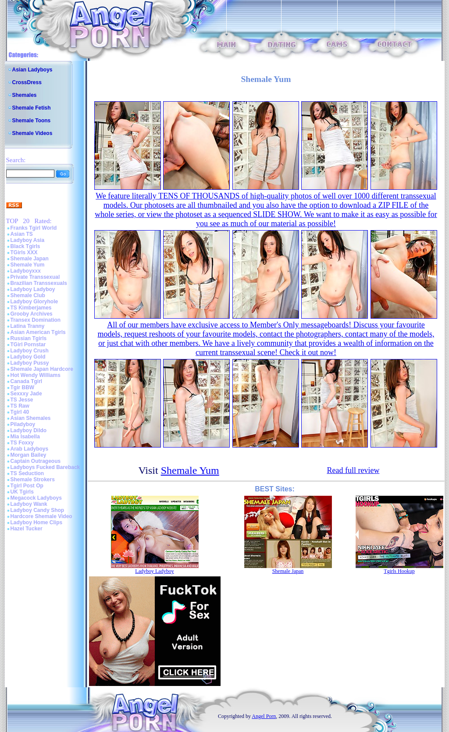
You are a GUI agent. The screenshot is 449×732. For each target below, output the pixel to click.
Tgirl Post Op (27, 486)
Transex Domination (36, 320)
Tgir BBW (23, 387)
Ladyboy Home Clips (37, 522)
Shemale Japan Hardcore (42, 369)
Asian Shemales (31, 418)
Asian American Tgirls (38, 332)
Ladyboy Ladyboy (33, 289)
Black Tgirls (25, 246)
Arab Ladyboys (30, 449)
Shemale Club (28, 295)
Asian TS (22, 234)
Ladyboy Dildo (29, 430)
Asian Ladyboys (32, 70)
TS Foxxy (22, 443)
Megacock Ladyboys (36, 498)
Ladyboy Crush (30, 351)
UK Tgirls (22, 492)
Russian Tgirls (29, 338)
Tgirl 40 (20, 412)
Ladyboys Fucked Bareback (45, 467)
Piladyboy (23, 424)
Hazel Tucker (27, 529)
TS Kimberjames (31, 308)
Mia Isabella (25, 437)
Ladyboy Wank (29, 504)
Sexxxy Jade (26, 394)
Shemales (24, 95)
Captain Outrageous (36, 461)
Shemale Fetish (31, 108)
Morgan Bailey (28, 455)
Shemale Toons (31, 120)
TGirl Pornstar (28, 344)
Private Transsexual (35, 277)
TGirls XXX (24, 252)
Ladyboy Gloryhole (34, 301)
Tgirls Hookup (399, 571)
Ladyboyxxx (26, 271)
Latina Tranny (28, 326)
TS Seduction (27, 473)
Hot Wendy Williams (36, 375)
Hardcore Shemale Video (41, 516)
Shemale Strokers (33, 479)
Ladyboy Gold (28, 357)
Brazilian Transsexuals (39, 283)
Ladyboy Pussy (30, 363)
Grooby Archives (32, 314)
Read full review (353, 470)
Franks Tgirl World (34, 228)
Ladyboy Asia (28, 240)
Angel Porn (264, 716)
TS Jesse (22, 400)
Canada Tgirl (27, 381)
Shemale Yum (28, 265)
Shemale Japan (30, 259)
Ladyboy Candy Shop (37, 510)
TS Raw (20, 406)
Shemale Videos (32, 133)
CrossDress (27, 82)
